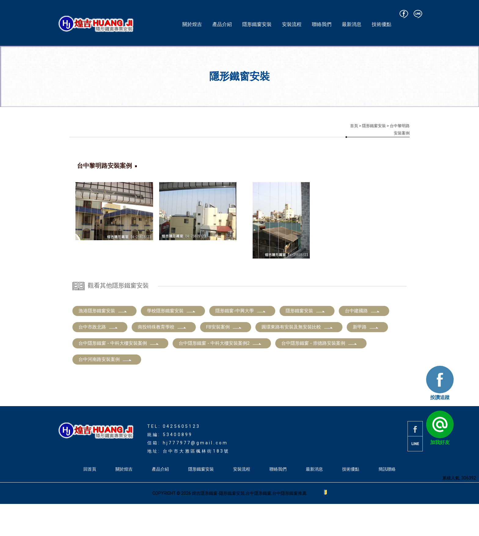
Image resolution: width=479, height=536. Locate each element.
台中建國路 (362, 343)
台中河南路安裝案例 (105, 391)
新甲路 (366, 359)
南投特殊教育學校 (162, 359)
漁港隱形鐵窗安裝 (103, 343)
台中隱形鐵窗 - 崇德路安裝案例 (319, 375)
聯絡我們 (321, 24)
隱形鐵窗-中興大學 (240, 343)
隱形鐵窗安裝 (257, 24)
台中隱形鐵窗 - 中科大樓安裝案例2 (220, 375)
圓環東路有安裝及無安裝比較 (297, 359)
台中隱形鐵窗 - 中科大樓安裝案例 (119, 375)
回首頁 (89, 501)
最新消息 (351, 24)
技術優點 (381, 24)
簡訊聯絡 (387, 501)
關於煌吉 (192, 24)
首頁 (354, 125)
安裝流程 (292, 24)
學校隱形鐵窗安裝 (171, 343)
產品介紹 (222, 24)
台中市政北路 (98, 359)
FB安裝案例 (224, 359)
